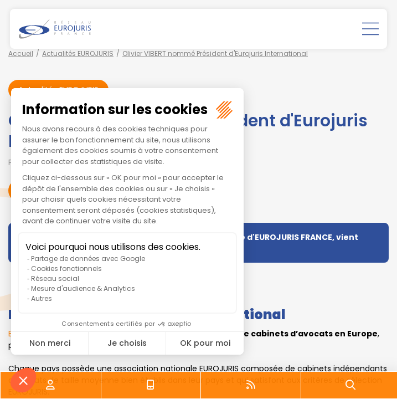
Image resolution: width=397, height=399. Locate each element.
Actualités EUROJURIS (78, 53)
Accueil (20, 53)
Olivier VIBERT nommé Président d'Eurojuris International (215, 53)
